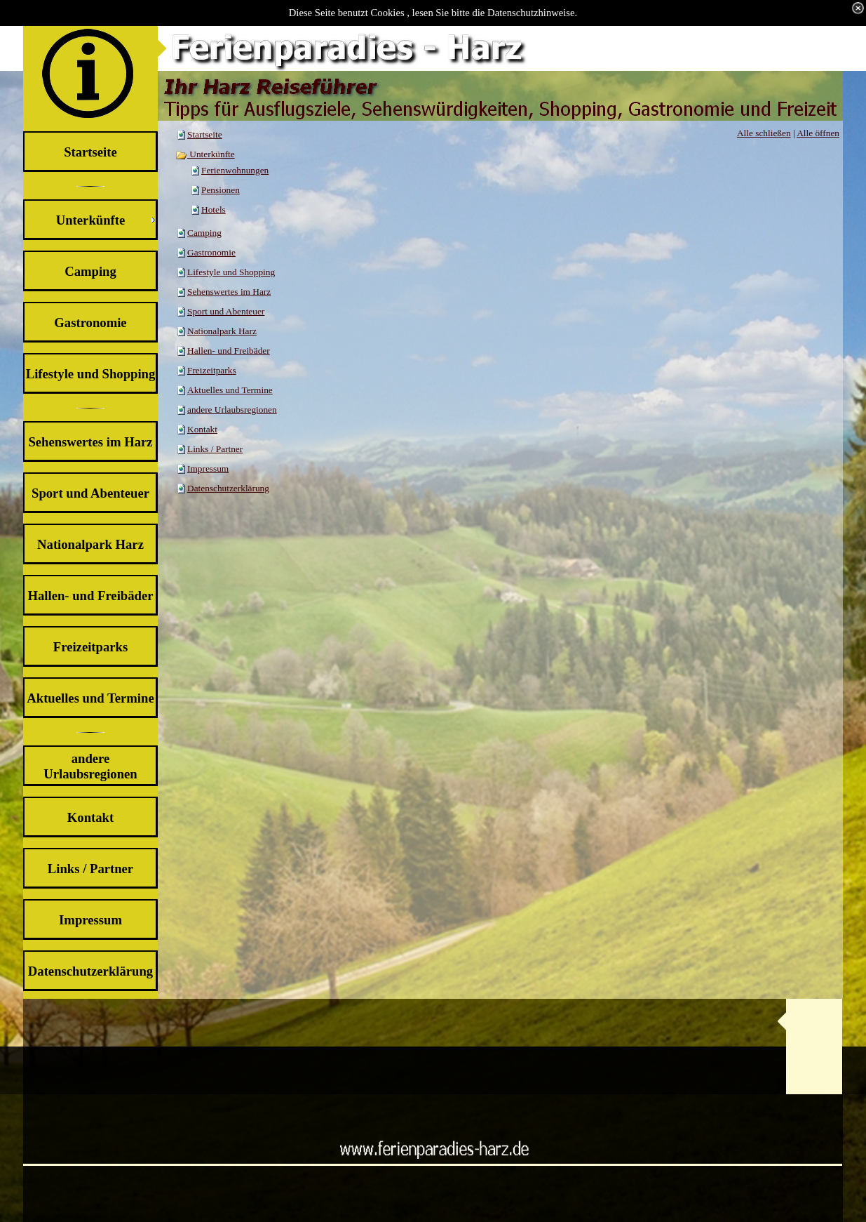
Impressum (208, 468)
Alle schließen (764, 133)
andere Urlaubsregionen (232, 409)
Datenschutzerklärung (228, 488)
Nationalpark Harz (222, 331)
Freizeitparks (211, 370)
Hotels (213, 209)
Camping (204, 232)
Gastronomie (211, 252)
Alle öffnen (818, 133)
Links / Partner (215, 449)
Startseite (204, 134)
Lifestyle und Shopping (231, 272)
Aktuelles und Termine (230, 390)
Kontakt (202, 429)
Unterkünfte (205, 154)
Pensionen (220, 190)
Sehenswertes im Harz (229, 291)
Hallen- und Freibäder (228, 350)
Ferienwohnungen (235, 170)
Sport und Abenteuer (225, 311)
